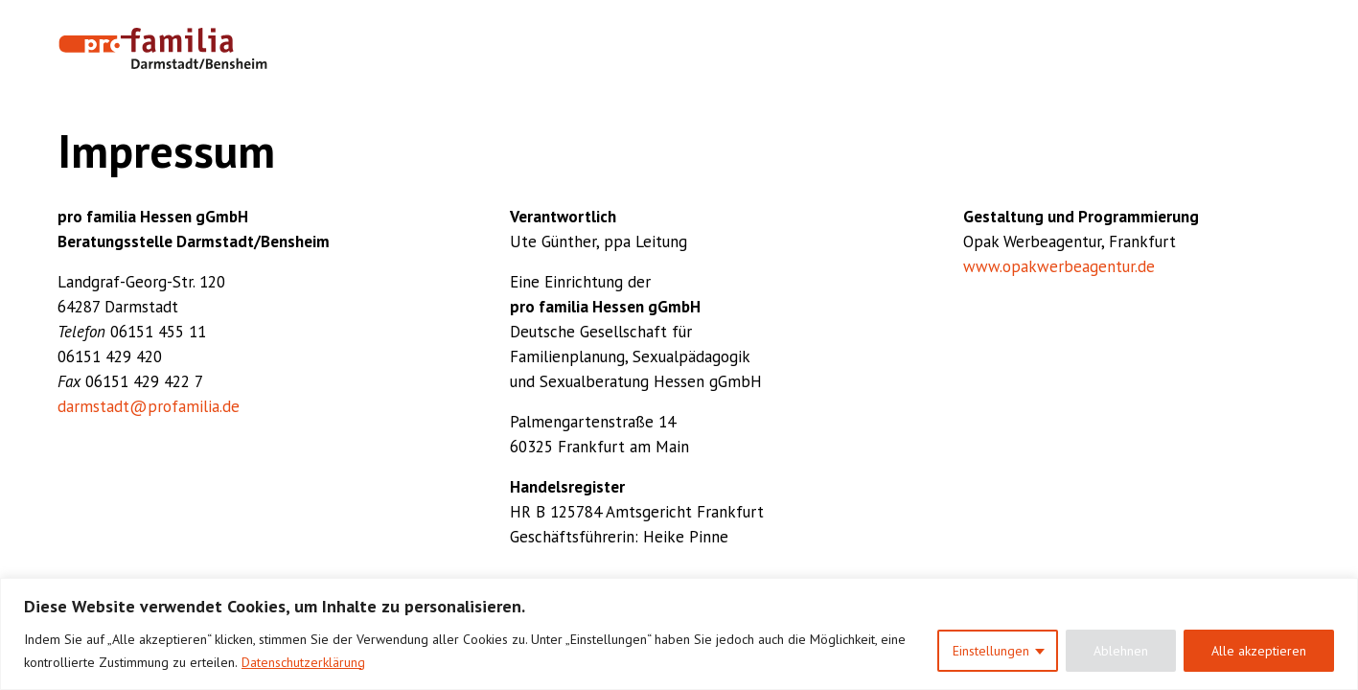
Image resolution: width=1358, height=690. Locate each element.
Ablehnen (1120, 650)
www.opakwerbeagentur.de (1059, 266)
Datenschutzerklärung (303, 662)
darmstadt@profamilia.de (149, 406)
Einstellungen (991, 650)
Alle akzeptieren (1258, 650)
